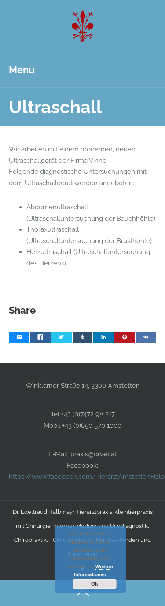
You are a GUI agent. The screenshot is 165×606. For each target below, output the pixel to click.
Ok (94, 584)
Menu (22, 69)
